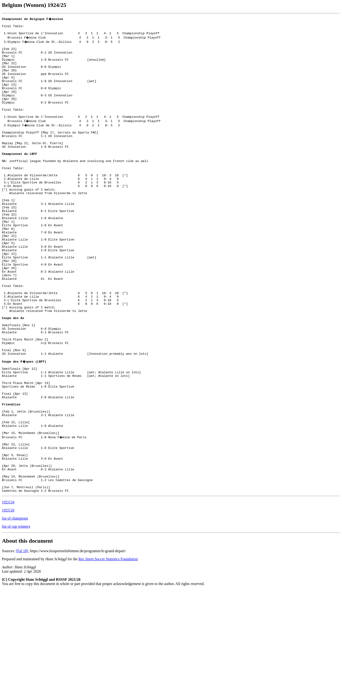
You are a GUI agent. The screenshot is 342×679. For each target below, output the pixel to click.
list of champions (15, 607)
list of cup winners (16, 616)
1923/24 (8, 591)
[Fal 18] (22, 640)
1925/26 (8, 599)
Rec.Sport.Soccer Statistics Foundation (108, 648)
